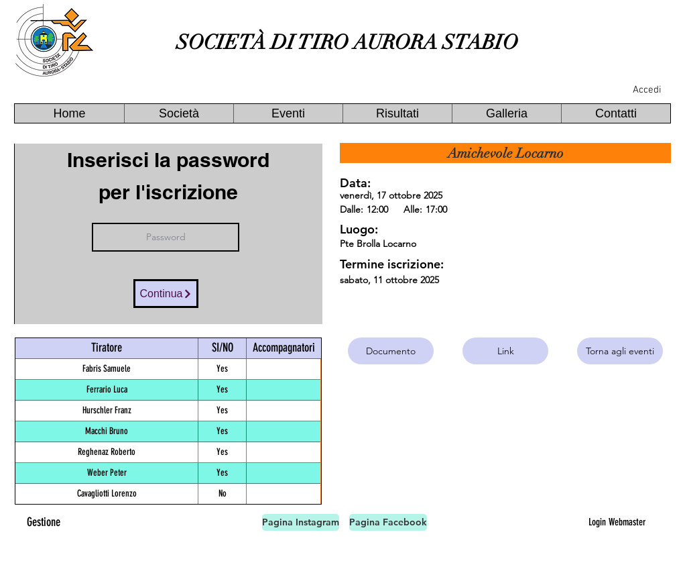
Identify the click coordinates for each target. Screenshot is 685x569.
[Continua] (165, 293)
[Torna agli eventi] (620, 351)
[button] (178, 113)
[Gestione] (43, 522)
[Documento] (391, 351)
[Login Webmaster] (616, 522)
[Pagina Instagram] (300, 522)
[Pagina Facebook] (388, 522)
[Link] (505, 351)
